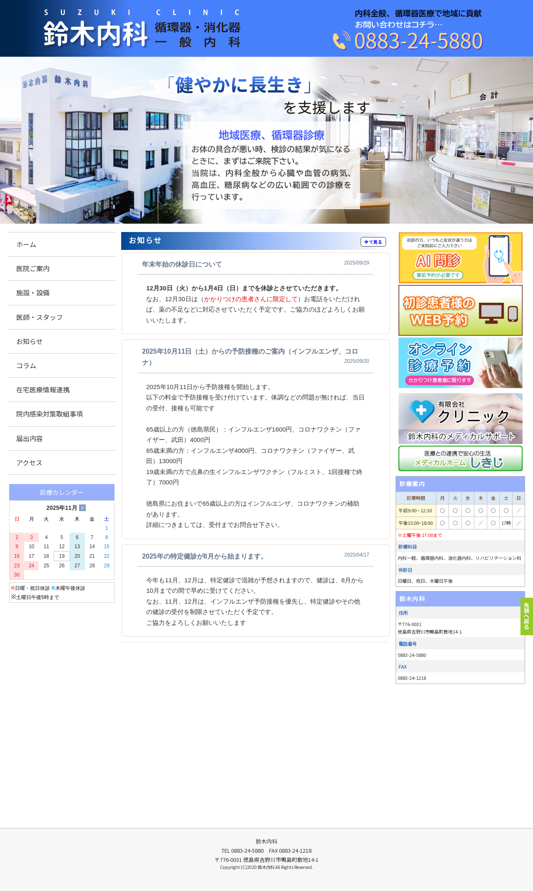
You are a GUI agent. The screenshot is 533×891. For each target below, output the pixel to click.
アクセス (29, 462)
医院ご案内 (33, 268)
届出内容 (29, 438)
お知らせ (29, 341)
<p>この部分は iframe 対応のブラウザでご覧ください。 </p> (255, 448)
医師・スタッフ (39, 317)
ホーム (26, 244)
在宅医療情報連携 (43, 389)
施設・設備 (33, 292)
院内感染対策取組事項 (49, 414)
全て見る (373, 242)
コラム (26, 365)
